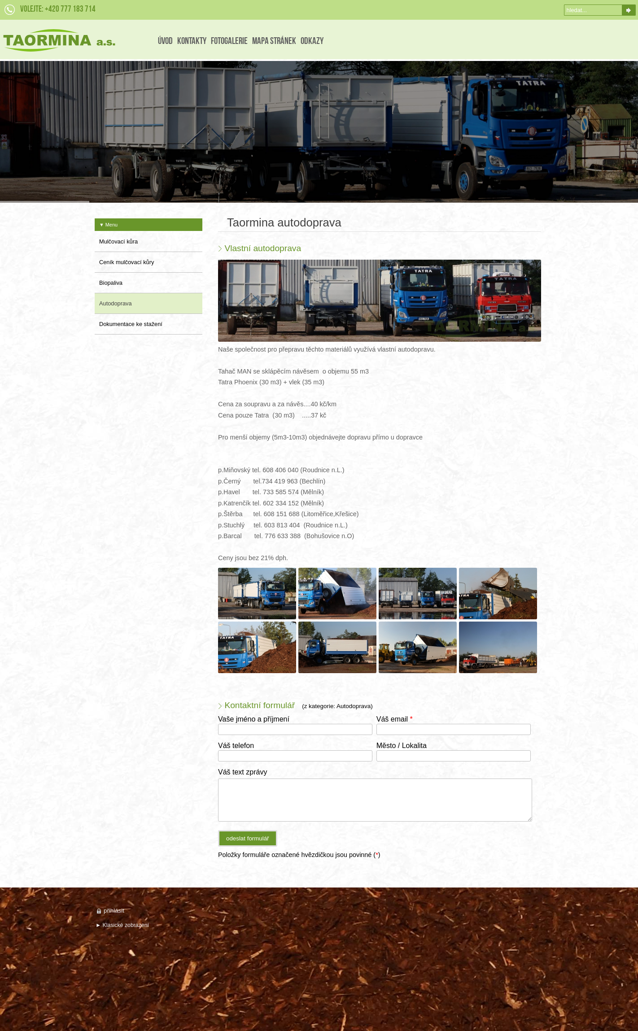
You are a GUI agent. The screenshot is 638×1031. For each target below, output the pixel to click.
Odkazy (312, 41)
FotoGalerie (229, 41)
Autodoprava (115, 303)
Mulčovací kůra (118, 241)
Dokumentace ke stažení (130, 324)
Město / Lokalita (401, 745)
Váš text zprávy (242, 772)
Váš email (394, 719)
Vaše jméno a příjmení (253, 719)
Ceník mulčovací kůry (126, 262)
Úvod (165, 41)
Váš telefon (236, 745)
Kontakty (191, 41)
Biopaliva (110, 282)
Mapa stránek (274, 41)
